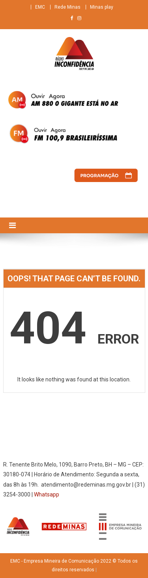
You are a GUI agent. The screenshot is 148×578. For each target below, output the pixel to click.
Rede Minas (67, 7)
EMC (40, 7)
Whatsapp (46, 494)
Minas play (101, 7)
